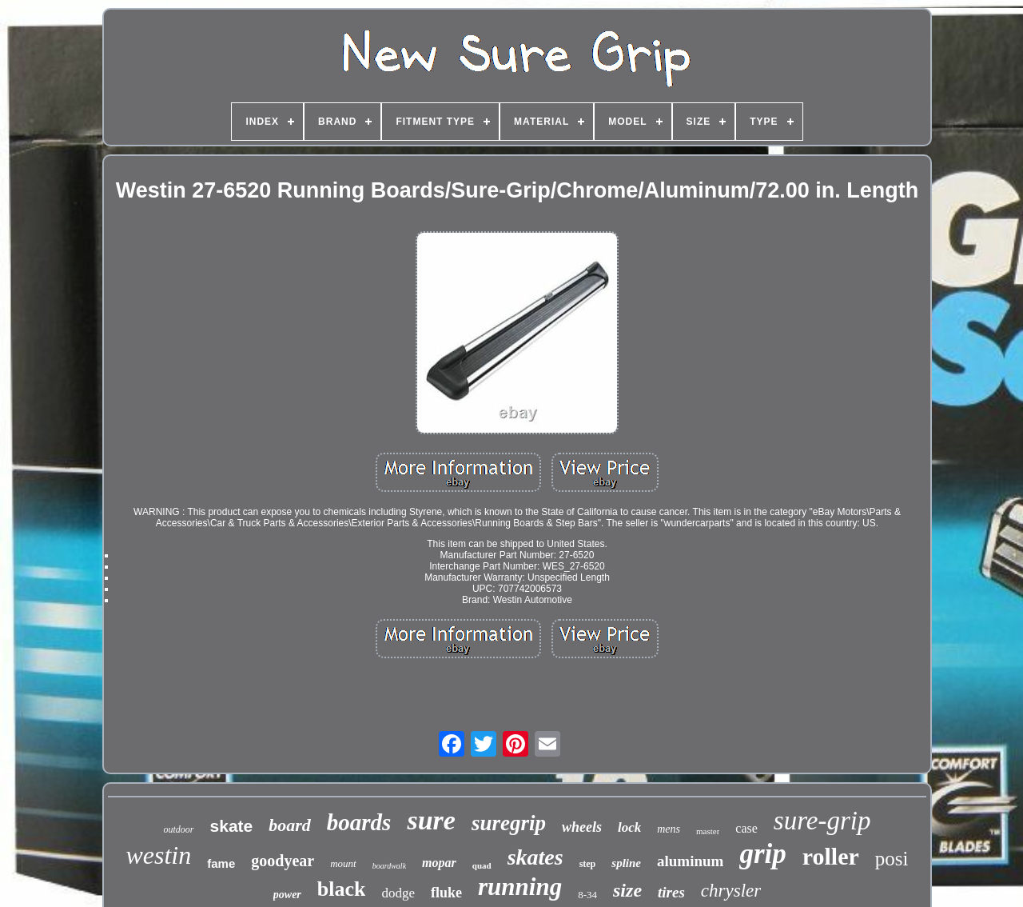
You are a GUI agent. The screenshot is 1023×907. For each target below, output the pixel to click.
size (627, 890)
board (290, 825)
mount (343, 863)
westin (158, 855)
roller (830, 856)
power (287, 895)
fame (221, 863)
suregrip (509, 823)
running (520, 887)
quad (482, 865)
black (341, 889)
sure (431, 820)
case (746, 828)
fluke (446, 893)
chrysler (731, 891)
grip (762, 853)
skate (231, 826)
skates (535, 857)
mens (668, 829)
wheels (582, 827)
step (587, 863)
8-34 (587, 895)
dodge (398, 893)
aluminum (690, 861)
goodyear (282, 860)
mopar (439, 862)
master (707, 831)
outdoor (179, 829)
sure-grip (822, 820)
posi (892, 858)
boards (359, 822)
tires (671, 892)
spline (626, 863)
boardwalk (389, 865)
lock (629, 827)
